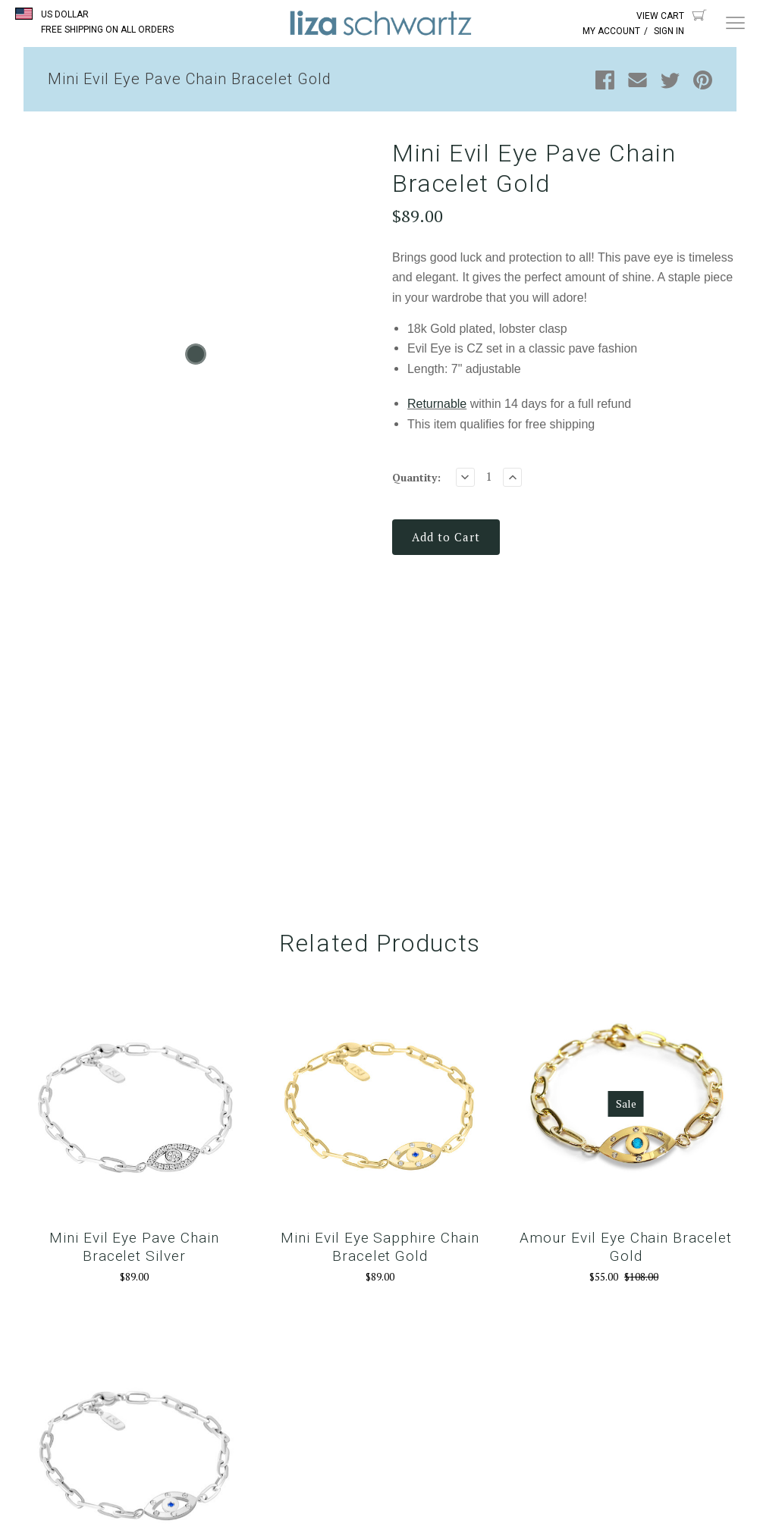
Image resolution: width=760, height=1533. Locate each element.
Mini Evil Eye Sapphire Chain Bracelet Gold (380, 1247)
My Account (611, 31)
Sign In (669, 31)
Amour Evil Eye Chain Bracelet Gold (626, 1247)
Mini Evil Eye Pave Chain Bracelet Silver (134, 1247)
